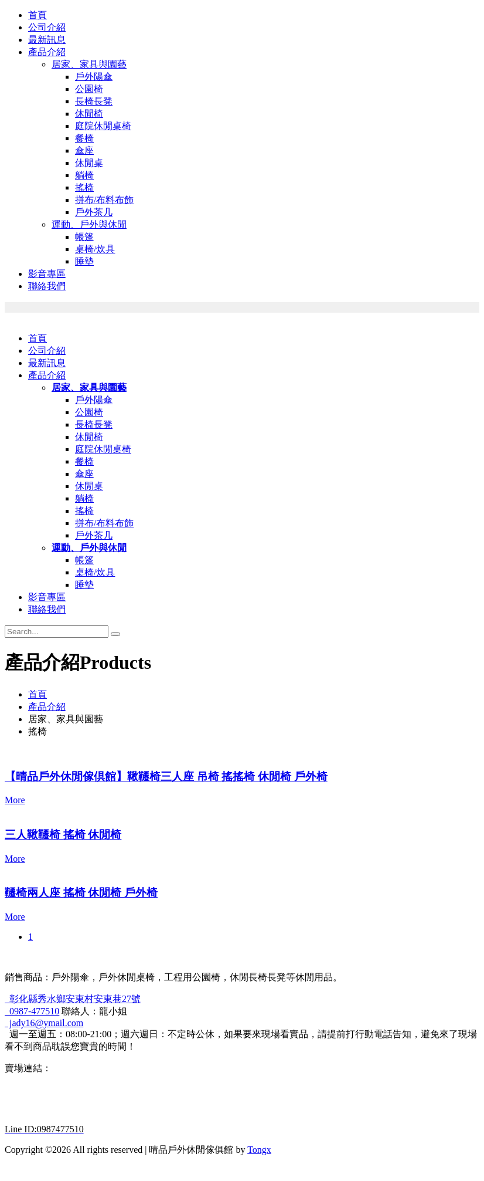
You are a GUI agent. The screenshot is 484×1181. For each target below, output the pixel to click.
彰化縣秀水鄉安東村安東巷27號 (73, 999)
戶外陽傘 (94, 77)
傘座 (84, 150)
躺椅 (84, 175)
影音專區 (47, 274)
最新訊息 (47, 40)
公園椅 (89, 89)
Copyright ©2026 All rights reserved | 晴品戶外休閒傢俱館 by (126, 1150)
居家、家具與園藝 (89, 64)
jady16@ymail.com (44, 1023)
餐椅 (84, 138)
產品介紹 (47, 52)
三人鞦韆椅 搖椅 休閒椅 (63, 834)
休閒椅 (89, 114)
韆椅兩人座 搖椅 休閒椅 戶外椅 (81, 892)
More (15, 800)
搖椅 (84, 187)
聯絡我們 (47, 286)
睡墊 (84, 261)
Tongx (259, 1150)
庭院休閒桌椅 (103, 126)
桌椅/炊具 (95, 249)
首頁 (37, 15)
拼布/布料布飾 (104, 200)
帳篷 (84, 237)
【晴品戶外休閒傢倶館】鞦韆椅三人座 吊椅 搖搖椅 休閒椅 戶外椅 (166, 776)
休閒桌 (89, 163)
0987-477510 (32, 1011)
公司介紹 (47, 27)
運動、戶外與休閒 (89, 224)
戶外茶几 (94, 212)
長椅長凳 (94, 101)
